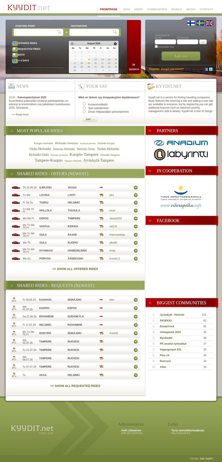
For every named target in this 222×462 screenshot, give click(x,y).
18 (81, 63)
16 (116, 59)
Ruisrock (165, 361)
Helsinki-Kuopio (106, 143)
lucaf (112, 210)
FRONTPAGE (108, 9)
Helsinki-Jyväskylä (59, 155)
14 (102, 59)
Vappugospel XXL (171, 349)
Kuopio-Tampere (84, 154)
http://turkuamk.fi (180, 433)
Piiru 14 (164, 355)
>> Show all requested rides (75, 386)
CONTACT (206, 9)
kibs (111, 299)
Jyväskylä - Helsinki (172, 314)
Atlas (163, 366)
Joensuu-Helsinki (64, 149)
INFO (126, 9)
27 (95, 67)
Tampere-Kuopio (48, 160)
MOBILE (176, 9)
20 (95, 63)
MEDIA (191, 9)
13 (95, 59)
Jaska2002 (115, 218)
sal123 (113, 226)
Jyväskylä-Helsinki (88, 143)
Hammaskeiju (117, 234)
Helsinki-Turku (86, 149)
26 (89, 67)
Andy (112, 250)
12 (89, 59)
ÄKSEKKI (165, 320)
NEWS (138, 9)
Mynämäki (166, 337)
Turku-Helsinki (108, 149)
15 (109, 59)
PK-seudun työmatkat (173, 343)
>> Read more (20, 114)
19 (89, 63)
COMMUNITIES (157, 9)
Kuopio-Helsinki (43, 143)
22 (109, 63)
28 (102, 67)
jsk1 (111, 195)
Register (154, 69)
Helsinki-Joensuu (66, 143)
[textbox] (36, 32)
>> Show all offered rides (75, 269)
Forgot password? (172, 69)
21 (102, 63)
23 (116, 63)
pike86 (113, 242)
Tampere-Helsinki (73, 160)
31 (75, 70)
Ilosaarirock (167, 326)
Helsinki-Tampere (110, 154)
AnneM (113, 333)
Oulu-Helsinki (40, 149)
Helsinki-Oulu (39, 154)
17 (75, 63)
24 (75, 67)
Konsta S (114, 258)
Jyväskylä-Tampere (98, 160)
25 (81, 67)
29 (109, 67)
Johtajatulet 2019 (170, 332)
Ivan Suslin (206, 458)
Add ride (181, 56)
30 (116, 67)
